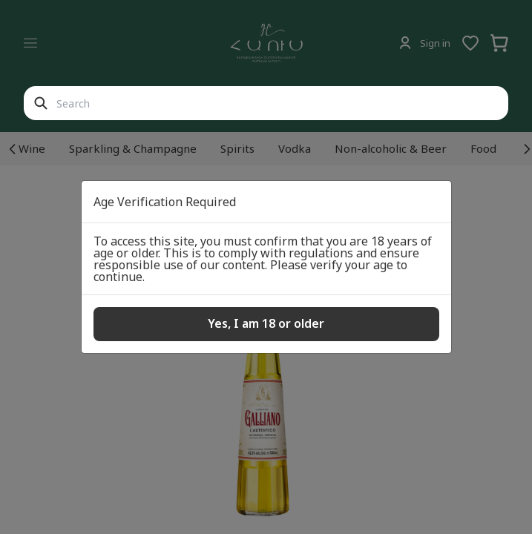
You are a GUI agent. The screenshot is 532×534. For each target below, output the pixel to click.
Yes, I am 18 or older (266, 323)
